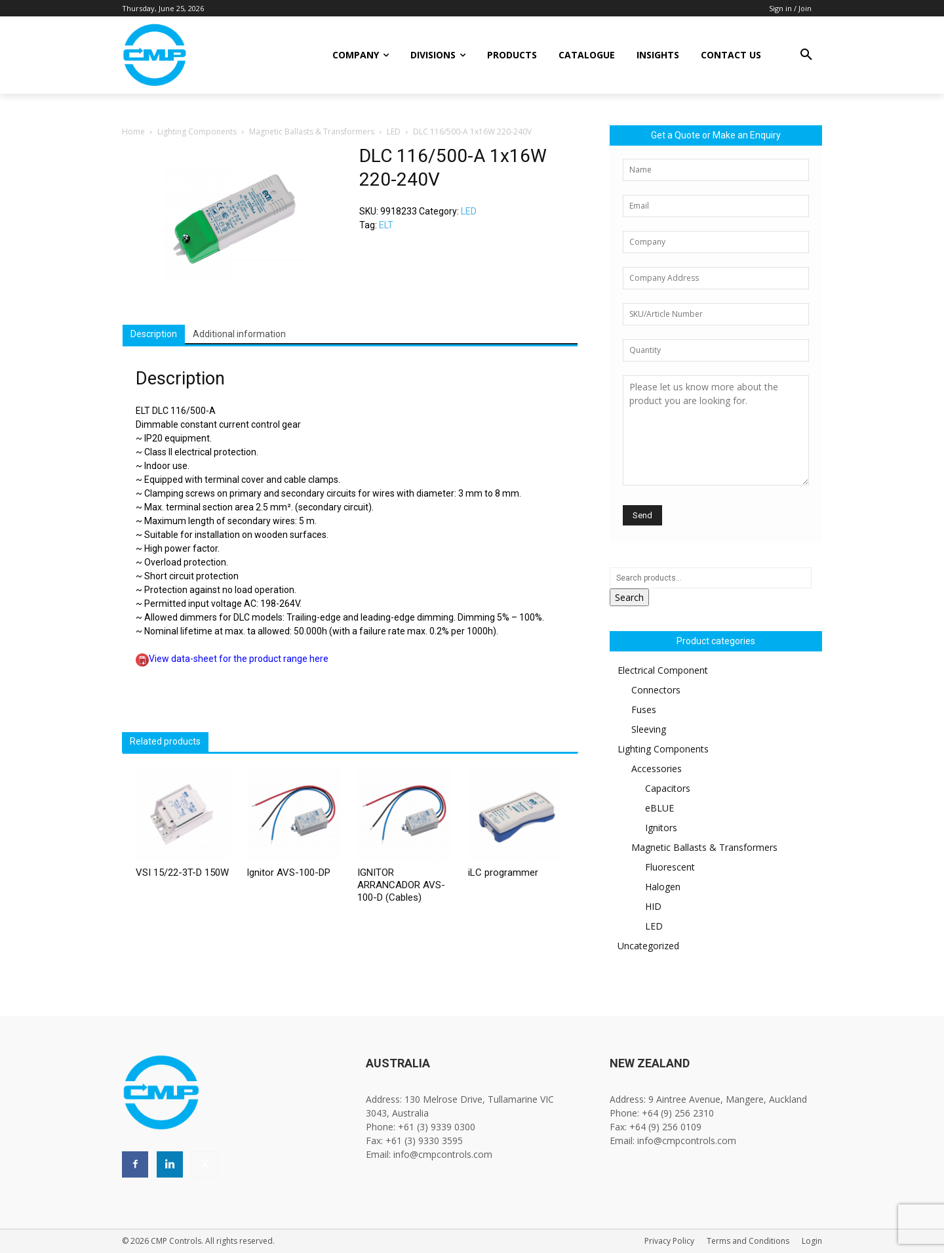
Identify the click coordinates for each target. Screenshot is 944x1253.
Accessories (656, 768)
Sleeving (648, 729)
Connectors (655, 690)
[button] (806, 55)
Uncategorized (648, 945)
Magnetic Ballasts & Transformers (311, 131)
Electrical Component (663, 670)
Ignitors (661, 827)
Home (133, 131)
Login (812, 1240)
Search (629, 597)
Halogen (662, 886)
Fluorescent (670, 867)
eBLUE (659, 808)
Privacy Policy (669, 1240)
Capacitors (667, 788)
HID (653, 906)
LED (394, 131)
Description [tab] (153, 334)
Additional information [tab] (239, 334)
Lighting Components (197, 131)
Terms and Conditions (748, 1240)
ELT (386, 225)
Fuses (643, 709)
